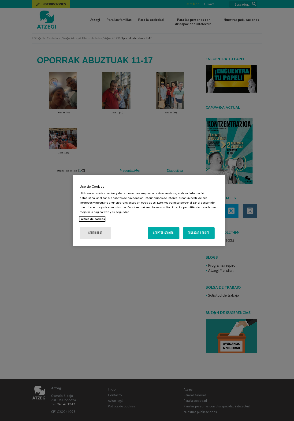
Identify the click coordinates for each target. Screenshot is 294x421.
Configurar (95, 233)
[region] (149, 210)
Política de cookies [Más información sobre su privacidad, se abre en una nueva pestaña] (92, 219)
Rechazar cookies (198, 233)
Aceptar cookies (163, 233)
